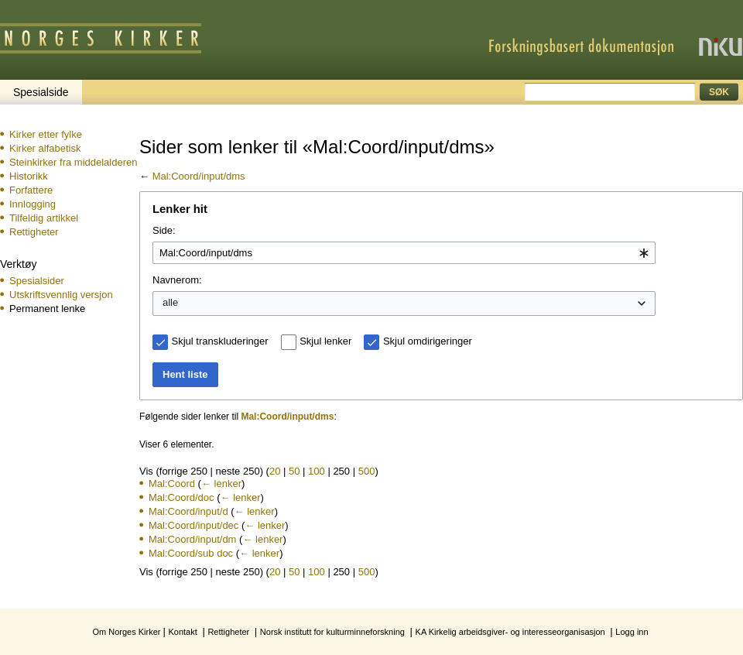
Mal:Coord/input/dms (198, 176)
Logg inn (631, 631)
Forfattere (31, 190)
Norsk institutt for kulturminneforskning (332, 631)
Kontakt (182, 631)
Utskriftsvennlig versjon (61, 294)
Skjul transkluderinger (220, 341)
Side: (164, 230)
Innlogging (32, 204)
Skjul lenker (325, 341)
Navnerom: (177, 280)
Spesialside (41, 92)
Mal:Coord (172, 483)
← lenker (221, 483)
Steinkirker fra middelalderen (73, 162)
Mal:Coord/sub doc (191, 553)
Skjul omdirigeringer (427, 341)
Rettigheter (34, 232)
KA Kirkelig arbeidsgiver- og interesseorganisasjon (510, 631)
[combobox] (404, 253)
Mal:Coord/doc (181, 497)
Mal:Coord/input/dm (192, 539)
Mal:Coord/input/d (188, 511)
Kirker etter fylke (45, 134)
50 (294, 471)
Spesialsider (36, 280)
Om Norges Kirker (126, 631)
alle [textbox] (170, 302)
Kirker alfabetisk (44, 148)
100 (316, 471)
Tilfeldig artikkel (43, 218)
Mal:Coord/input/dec (193, 525)
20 (274, 471)
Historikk (28, 176)
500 (366, 471)
